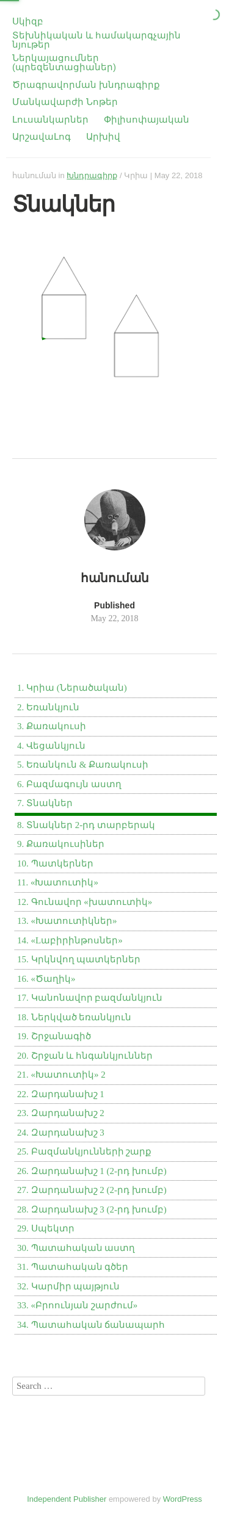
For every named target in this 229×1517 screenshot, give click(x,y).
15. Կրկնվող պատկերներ (78, 959)
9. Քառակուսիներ (60, 844)
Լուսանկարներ (50, 119)
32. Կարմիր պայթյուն (68, 1286)
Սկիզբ (27, 21)
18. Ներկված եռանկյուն (74, 1017)
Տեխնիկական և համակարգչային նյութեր (96, 39)
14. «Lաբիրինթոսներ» (70, 940)
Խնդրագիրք (92, 175)
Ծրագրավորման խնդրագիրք (86, 84)
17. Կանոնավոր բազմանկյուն (89, 998)
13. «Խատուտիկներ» (67, 921)
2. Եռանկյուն (48, 707)
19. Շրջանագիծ (54, 1036)
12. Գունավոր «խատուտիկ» (84, 902)
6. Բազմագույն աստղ (69, 784)
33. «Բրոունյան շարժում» (77, 1305)
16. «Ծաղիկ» (46, 979)
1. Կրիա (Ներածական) (72, 688)
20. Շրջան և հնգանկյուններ (85, 1056)
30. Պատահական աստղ (76, 1248)
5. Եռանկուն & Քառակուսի (82, 764)
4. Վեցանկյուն (51, 746)
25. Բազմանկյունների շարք (84, 1151)
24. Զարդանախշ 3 (60, 1132)
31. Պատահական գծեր (72, 1267)
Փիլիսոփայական (146, 119)
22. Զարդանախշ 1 (60, 1094)
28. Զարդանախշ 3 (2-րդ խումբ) (92, 1209)
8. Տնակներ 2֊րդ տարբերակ (86, 825)
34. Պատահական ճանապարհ (91, 1325)
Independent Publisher (66, 1499)
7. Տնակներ (45, 803)
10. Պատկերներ (55, 863)
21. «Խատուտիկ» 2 (61, 1074)
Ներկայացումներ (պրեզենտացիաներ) (64, 62)
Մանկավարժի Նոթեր (65, 101)
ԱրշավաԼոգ (41, 136)
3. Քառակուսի (51, 726)
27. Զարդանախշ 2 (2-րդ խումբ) (92, 1190)
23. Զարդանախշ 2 (60, 1113)
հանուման (34, 175)
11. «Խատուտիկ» (57, 882)
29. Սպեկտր (46, 1228)
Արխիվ (103, 136)
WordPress (182, 1499)
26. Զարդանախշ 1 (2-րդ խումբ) (92, 1171)
